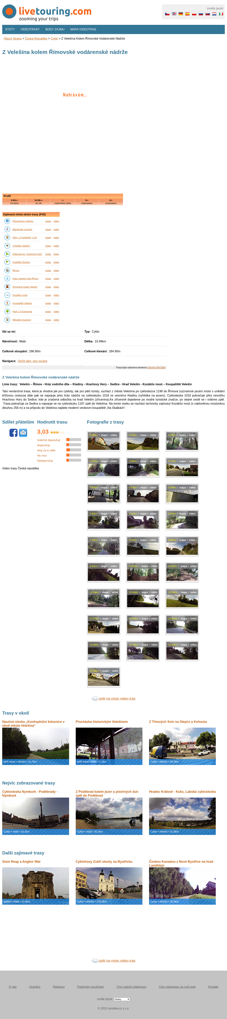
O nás (13, 986)
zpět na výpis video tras (116, 698)
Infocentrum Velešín (23, 221)
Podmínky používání (90, 986)
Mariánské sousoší (22, 229)
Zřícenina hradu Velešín (25, 286)
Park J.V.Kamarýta (22, 311)
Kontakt (213, 986)
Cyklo (54, 38)
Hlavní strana (13, 38)
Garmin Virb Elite (156, 367)
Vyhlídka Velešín (21, 245)
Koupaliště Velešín (22, 303)
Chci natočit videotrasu (131, 986)
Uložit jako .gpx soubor (33, 361)
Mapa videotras (83, 29)
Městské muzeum (22, 319)
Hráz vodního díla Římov (26, 278)
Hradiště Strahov (21, 262)
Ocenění (34, 986)
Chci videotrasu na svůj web (177, 986)
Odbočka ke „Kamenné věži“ (27, 254)
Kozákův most (20, 295)
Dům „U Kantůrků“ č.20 (25, 237)
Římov (16, 270)
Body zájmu (55, 29)
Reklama (58, 986)
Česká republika (36, 38)
